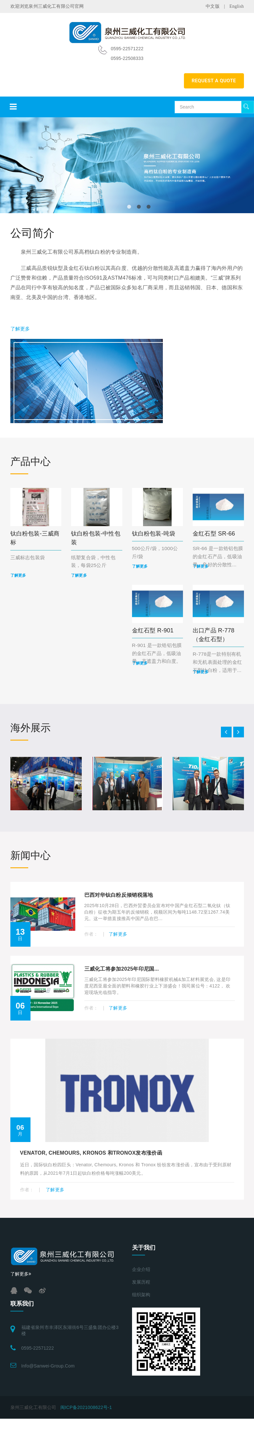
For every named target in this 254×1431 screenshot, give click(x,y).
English (236, 6)
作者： (92, 934)
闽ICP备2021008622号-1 (86, 1407)
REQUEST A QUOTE (214, 81)
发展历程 (141, 1282)
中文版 (213, 6)
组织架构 (141, 1294)
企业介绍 (141, 1269)
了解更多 (20, 328)
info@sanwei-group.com (48, 1365)
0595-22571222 (37, 1348)
